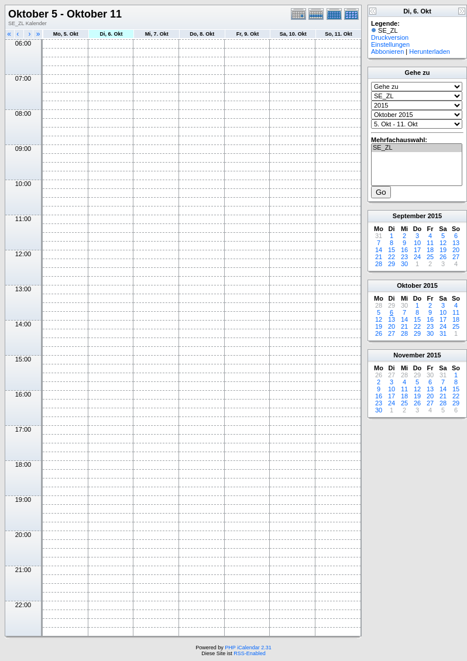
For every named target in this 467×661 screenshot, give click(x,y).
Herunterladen (429, 51)
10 (417, 242)
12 (443, 242)
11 (430, 242)
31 (443, 333)
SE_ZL (417, 148)
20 (455, 249)
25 (430, 256)
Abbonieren (387, 51)
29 (391, 263)
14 (378, 249)
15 (391, 249)
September (409, 215)
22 (391, 256)
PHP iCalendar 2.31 (248, 647)
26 (443, 256)
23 (404, 256)
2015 (435, 215)
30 (404, 263)
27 (455, 256)
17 (417, 249)
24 (417, 256)
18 (430, 249)
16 (404, 249)
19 (443, 249)
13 (455, 242)
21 (378, 256)
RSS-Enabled (250, 653)
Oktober (409, 285)
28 (378, 263)
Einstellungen (390, 44)
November (409, 355)
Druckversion (389, 37)
